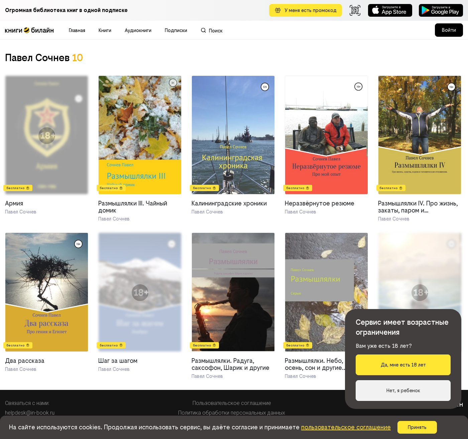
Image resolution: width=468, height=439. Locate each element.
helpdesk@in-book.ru (29, 413)
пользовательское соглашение (346, 427)
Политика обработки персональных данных (231, 413)
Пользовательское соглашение (232, 403)
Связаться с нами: (27, 403)
